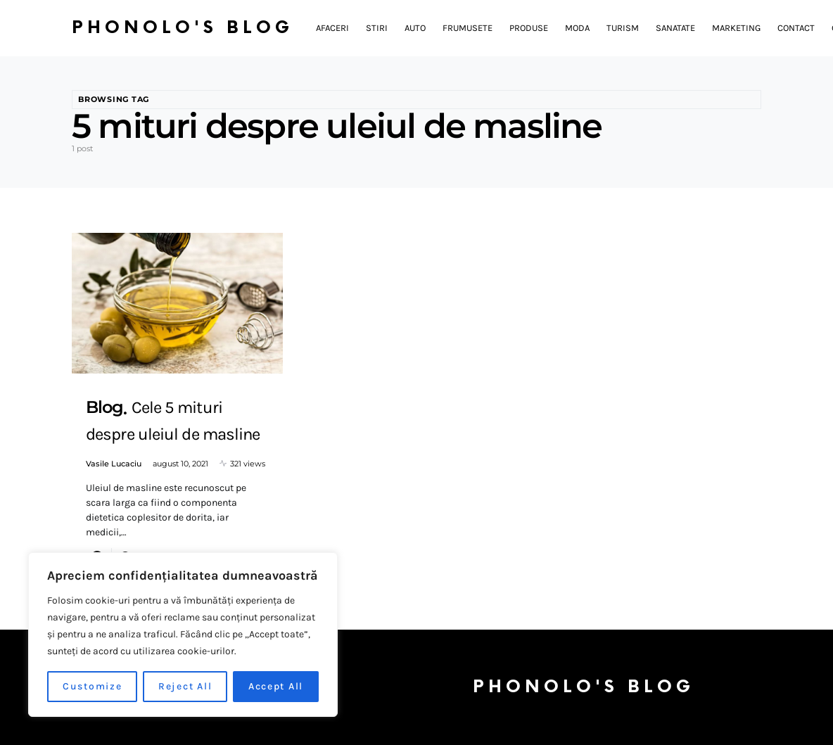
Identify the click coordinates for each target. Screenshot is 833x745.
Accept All (276, 686)
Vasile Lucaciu (113, 464)
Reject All (185, 686)
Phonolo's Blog (182, 28)
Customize (92, 686)
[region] (183, 634)
